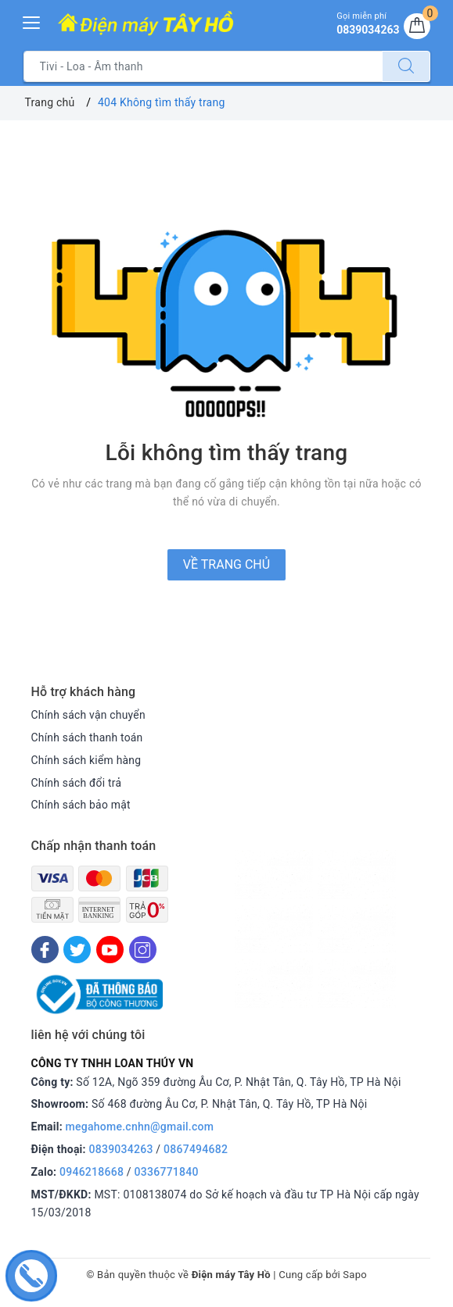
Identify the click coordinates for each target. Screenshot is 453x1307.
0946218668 (91, 1172)
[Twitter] (77, 949)
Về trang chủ (226, 564)
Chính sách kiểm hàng (86, 760)
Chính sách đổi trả (77, 783)
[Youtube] (110, 949)
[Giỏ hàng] (417, 26)
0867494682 (196, 1149)
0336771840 (167, 1172)
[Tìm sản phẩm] (203, 66)
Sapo (355, 1274)
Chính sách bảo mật (81, 804)
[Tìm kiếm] (406, 66)
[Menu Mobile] (32, 21)
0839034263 (121, 1149)
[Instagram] (142, 949)
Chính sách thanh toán (87, 737)
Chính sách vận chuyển (89, 715)
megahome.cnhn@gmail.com (140, 1126)
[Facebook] (45, 949)
